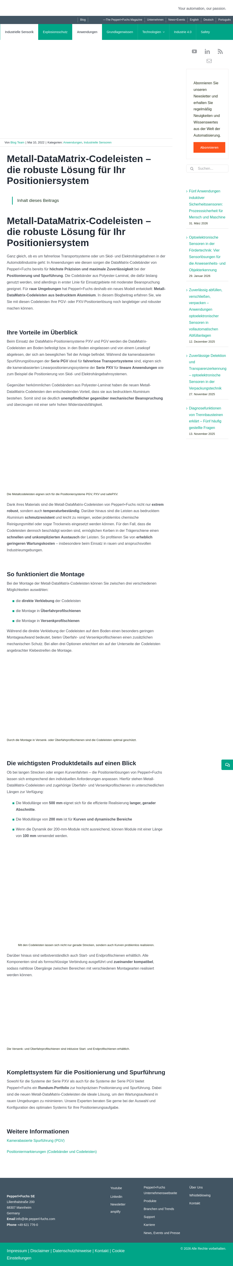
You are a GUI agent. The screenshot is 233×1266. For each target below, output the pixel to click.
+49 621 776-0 (27, 1225)
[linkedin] (205, 51)
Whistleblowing (200, 1195)
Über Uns (196, 1187)
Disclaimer (40, 1251)
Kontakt (194, 1203)
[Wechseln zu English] (194, 19)
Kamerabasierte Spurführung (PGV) (35, 1141)
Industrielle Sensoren (98, 142)
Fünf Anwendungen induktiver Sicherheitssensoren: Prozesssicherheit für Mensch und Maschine (207, 204)
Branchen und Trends (159, 1209)
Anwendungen (72, 142)
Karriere (149, 1225)
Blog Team (17, 142)
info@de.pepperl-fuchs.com (35, 1219)
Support (149, 1217)
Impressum (17, 1251)
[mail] (207, 60)
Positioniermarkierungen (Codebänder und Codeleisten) (52, 1152)
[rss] (218, 51)
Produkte (150, 1201)
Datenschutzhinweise (72, 1251)
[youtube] (194, 51)
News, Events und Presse (162, 1233)
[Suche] (192, 168)
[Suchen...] (207, 168)
